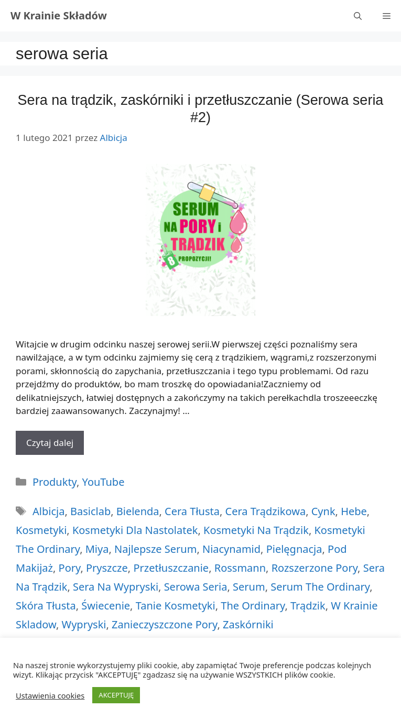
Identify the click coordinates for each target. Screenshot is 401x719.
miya (97, 549)
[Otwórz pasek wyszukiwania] (357, 15)
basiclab (90, 511)
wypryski (84, 624)
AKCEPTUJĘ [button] (116, 695)
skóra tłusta (46, 605)
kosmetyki (41, 530)
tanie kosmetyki (175, 605)
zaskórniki (248, 624)
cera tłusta (192, 511)
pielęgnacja (294, 549)
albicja (48, 511)
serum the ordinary (320, 587)
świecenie (105, 605)
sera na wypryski (115, 587)
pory (70, 568)
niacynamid (231, 549)
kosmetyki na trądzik (256, 530)
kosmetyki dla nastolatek (135, 530)
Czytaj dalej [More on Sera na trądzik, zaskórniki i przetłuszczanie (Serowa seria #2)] (49, 443)
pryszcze (107, 568)
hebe (354, 511)
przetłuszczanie (171, 568)
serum (249, 587)
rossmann (240, 568)
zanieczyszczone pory (164, 624)
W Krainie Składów (58, 15)
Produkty (54, 482)
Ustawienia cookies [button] (50, 695)
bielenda (137, 511)
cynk (323, 511)
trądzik (308, 605)
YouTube (103, 482)
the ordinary (253, 605)
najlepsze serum (155, 549)
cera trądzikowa (265, 511)
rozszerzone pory (314, 568)
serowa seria (195, 587)
